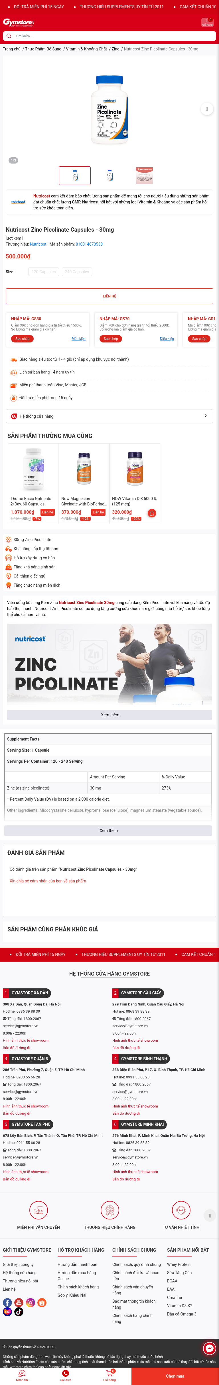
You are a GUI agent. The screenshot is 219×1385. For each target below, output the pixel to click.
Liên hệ (47, 512)
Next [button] (207, 109)
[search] (9, 36)
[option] (109, 109)
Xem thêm (110, 715)
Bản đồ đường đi (16, 1048)
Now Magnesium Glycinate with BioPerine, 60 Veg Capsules (83, 504)
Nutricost (38, 244)
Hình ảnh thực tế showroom (25, 1040)
